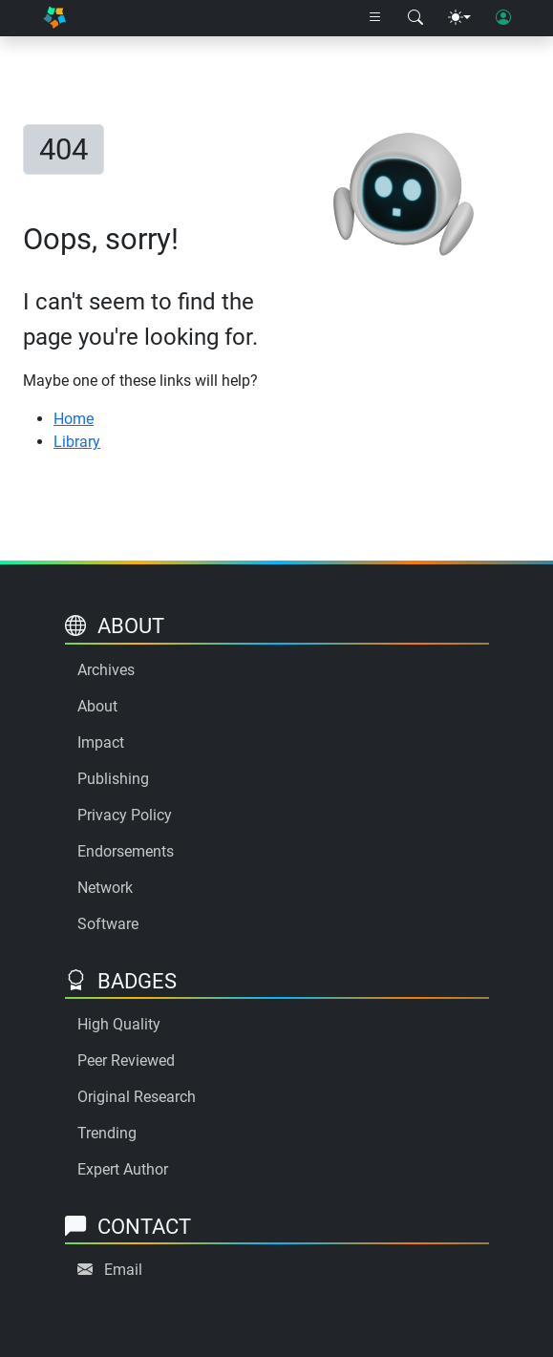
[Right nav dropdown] (375, 18)
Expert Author (122, 1169)
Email (123, 1270)
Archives (106, 670)
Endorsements (125, 851)
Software (107, 924)
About (97, 706)
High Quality (118, 1024)
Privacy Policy (124, 815)
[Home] (54, 18)
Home (73, 419)
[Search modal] (415, 18)
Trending (107, 1133)
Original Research (136, 1097)
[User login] (503, 18)
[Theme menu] (459, 18)
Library (76, 442)
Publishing (113, 779)
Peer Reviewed (126, 1060)
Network (105, 888)
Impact (100, 742)
